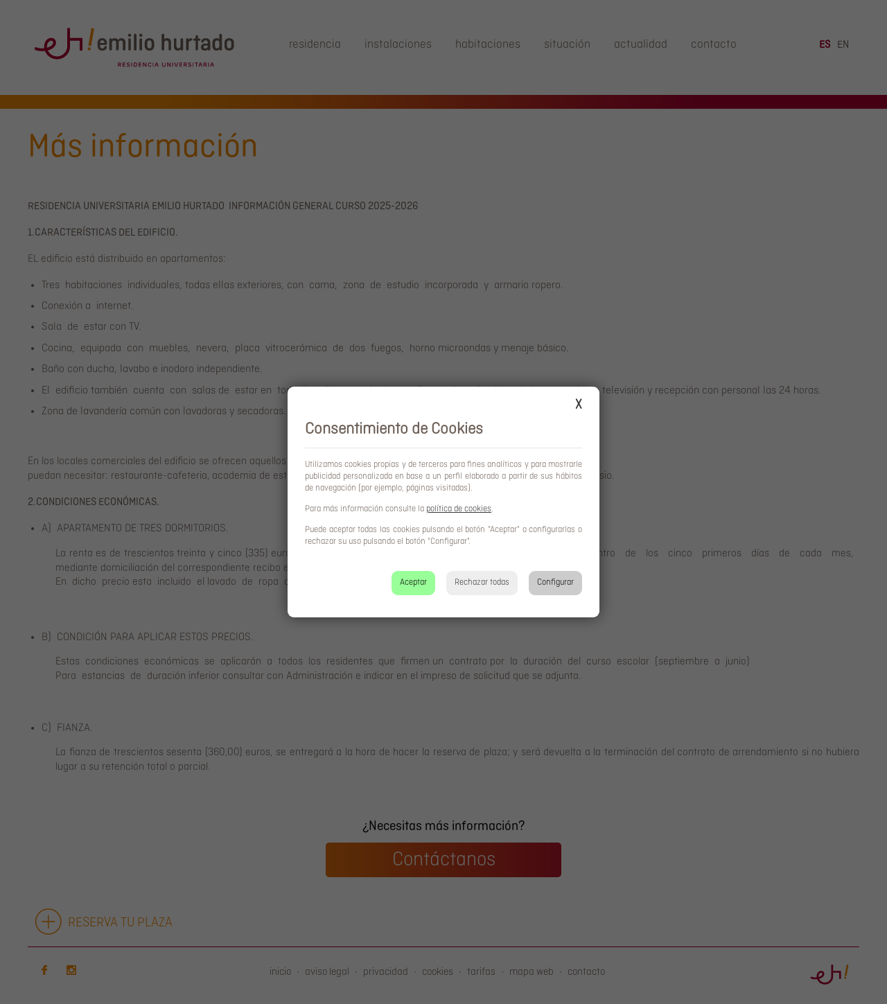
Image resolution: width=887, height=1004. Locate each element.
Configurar (555, 582)
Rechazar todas (482, 582)
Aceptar (413, 582)
